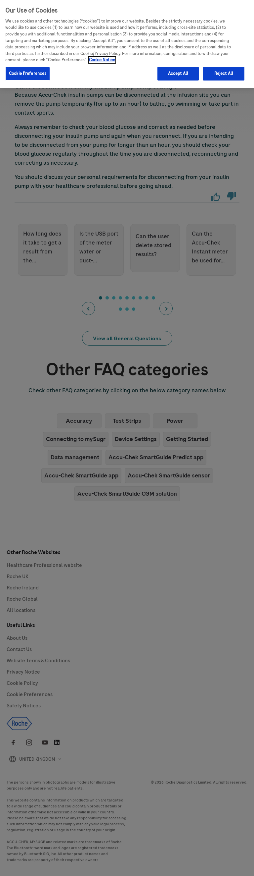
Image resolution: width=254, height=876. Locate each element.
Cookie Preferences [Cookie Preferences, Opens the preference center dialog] (27, 73)
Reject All (223, 73)
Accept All (178, 73)
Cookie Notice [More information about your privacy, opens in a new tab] (102, 59)
